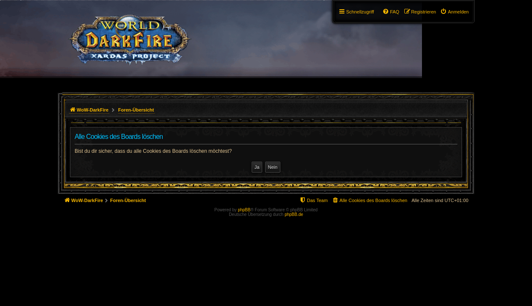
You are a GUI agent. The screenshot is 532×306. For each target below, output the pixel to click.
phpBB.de (294, 214)
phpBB (244, 210)
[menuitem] (454, 12)
